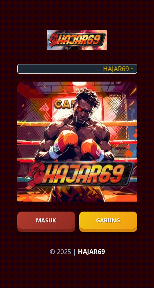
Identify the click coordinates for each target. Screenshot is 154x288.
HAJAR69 (91, 251)
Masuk (46, 220)
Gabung (108, 220)
